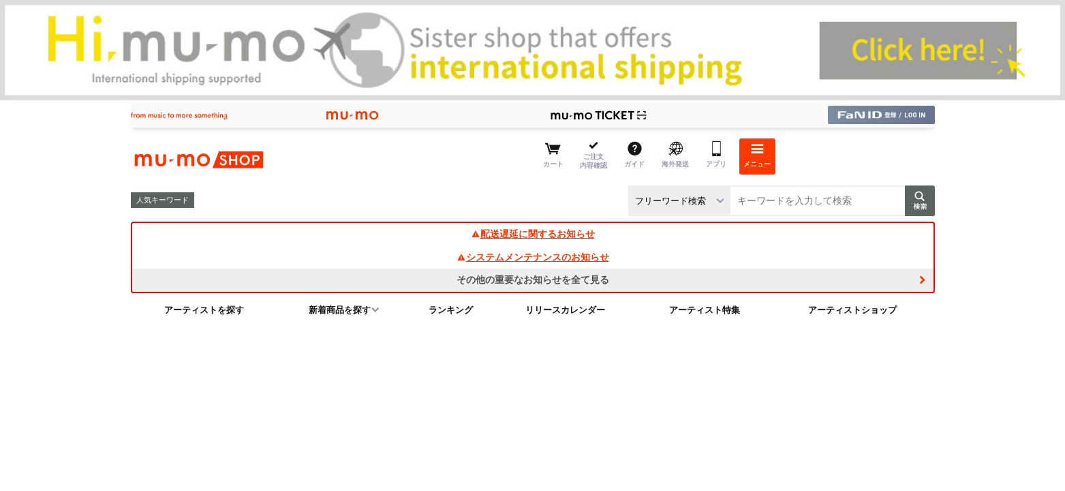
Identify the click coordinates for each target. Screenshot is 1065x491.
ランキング (451, 310)
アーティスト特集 (704, 310)
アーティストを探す (204, 310)
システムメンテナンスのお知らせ (533, 257)
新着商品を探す (340, 310)
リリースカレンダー (565, 310)
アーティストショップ (852, 310)
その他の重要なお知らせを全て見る (533, 279)
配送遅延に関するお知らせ (533, 233)
